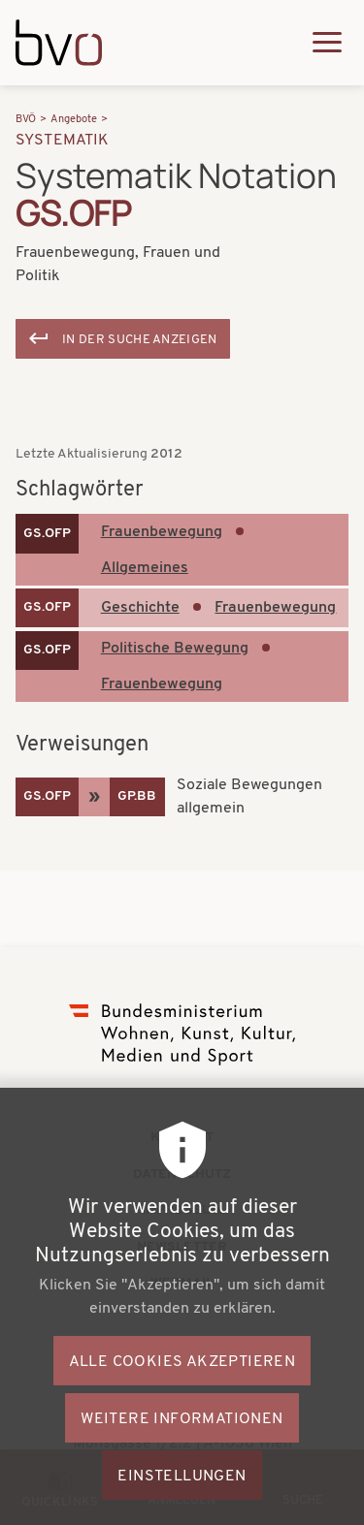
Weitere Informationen (181, 1456)
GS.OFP (47, 533)
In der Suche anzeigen (139, 340)
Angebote (73, 119)
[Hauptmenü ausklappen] (327, 42)
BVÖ (26, 119)
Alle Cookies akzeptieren (182, 1399)
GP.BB (136, 796)
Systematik (63, 140)
